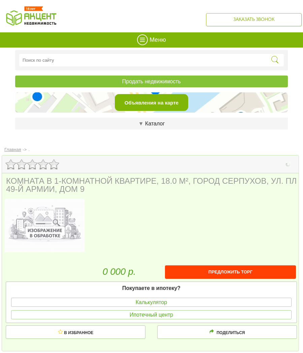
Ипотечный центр (151, 315)
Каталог (151, 123)
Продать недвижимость (151, 81)
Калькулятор (151, 302)
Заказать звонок (253, 19)
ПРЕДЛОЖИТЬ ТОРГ (230, 271)
